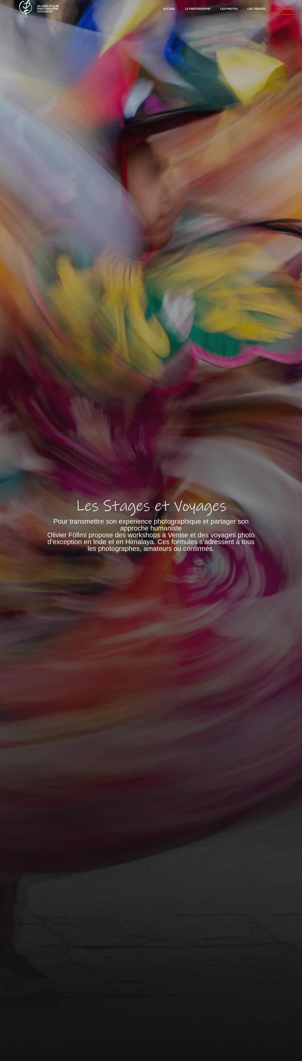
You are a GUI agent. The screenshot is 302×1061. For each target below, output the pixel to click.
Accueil (169, 8)
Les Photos (229, 8)
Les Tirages (256, 8)
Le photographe (198, 8)
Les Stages (283, 8)
